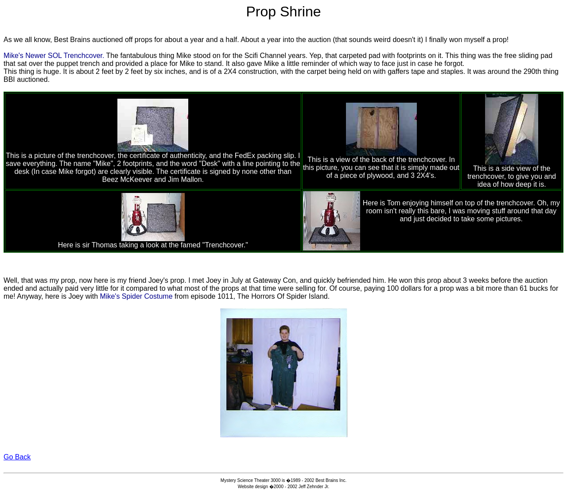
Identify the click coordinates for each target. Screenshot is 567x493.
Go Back (17, 457)
